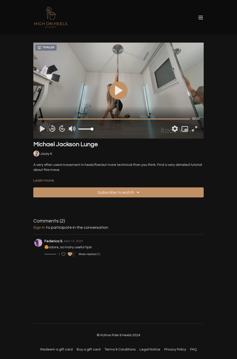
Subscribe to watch (119, 192)
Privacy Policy (175, 349)
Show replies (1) (89, 254)
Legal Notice (150, 349)
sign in (39, 227)
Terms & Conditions (120, 349)
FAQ (193, 349)
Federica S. (53, 241)
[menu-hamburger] (201, 17)
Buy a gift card (88, 349)
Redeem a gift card (56, 349)
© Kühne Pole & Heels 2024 (118, 335)
